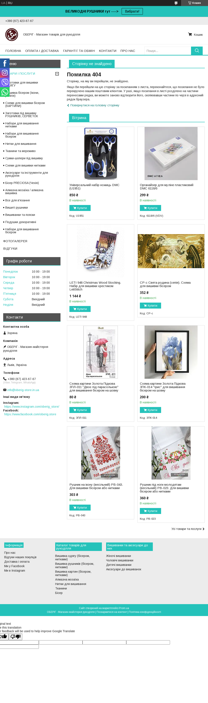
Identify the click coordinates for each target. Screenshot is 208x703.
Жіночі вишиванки (118, 556)
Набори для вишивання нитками (22, 125)
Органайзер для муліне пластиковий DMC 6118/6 (166, 186)
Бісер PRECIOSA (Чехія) (22, 183)
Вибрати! (132, 11)
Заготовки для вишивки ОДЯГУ (21, 84)
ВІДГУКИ (10, 248)
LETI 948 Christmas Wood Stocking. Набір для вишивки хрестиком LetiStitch (95, 286)
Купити (82, 208)
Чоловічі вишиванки (119, 560)
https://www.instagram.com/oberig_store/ (31, 406)
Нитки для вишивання (20, 143)
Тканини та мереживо (20, 151)
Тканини (61, 588)
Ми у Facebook (14, 566)
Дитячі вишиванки (118, 564)
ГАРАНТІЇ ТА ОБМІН (79, 51)
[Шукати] (197, 51)
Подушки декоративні (20, 222)
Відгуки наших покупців (20, 557)
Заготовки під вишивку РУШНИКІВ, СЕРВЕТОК (21, 114)
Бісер (59, 593)
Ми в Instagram (14, 570)
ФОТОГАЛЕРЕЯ (15, 241)
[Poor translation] (15, 636)
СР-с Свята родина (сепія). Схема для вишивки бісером (165, 284)
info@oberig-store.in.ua (23, 390)
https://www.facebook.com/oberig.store (30, 414)
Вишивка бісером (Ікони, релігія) (22, 94)
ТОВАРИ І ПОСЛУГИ (19, 73)
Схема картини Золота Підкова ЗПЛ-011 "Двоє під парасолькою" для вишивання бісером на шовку (93, 387)
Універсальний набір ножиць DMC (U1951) (94, 186)
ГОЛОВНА (13, 51)
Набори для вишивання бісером (22, 135)
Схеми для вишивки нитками (25, 165)
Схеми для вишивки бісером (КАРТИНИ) (25, 104)
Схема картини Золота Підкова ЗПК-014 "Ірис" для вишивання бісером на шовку (163, 387)
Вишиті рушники (16, 207)
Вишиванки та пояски (20, 214)
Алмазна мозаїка (67, 579)
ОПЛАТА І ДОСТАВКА (42, 51)
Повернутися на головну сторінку (94, 105)
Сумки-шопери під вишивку (24, 158)
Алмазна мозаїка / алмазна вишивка (24, 191)
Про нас (9, 552)
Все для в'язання (17, 200)
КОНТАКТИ (107, 51)
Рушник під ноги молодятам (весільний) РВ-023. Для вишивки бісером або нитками (164, 488)
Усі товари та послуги (186, 529)
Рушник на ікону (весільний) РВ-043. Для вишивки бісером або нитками (96, 486)
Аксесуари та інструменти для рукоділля (26, 174)
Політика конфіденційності (145, 611)
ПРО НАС (128, 51)
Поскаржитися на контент (112, 611)
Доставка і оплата (17, 561)
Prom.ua (124, 608)
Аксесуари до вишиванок (123, 569)
